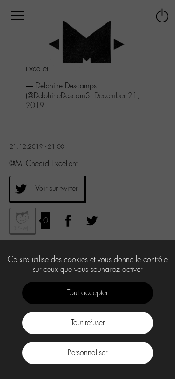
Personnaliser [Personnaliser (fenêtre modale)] (87, 352)
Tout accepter (87, 293)
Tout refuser (88, 323)
